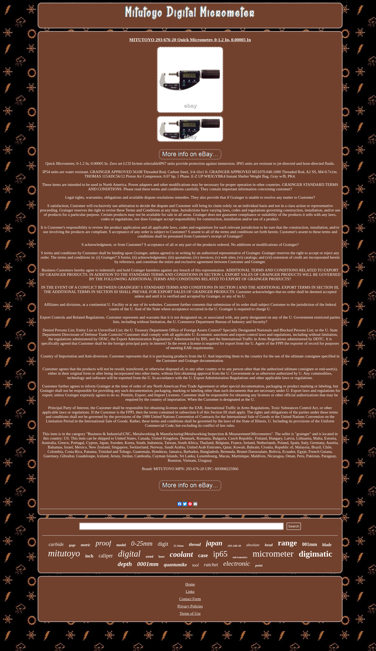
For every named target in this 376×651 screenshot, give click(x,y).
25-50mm (179, 545)
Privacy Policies (190, 606)
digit (163, 543)
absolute (253, 545)
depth (125, 564)
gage (72, 545)
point (258, 565)
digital (129, 553)
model (121, 545)
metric (85, 545)
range (287, 542)
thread (195, 544)
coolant (181, 554)
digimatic (315, 553)
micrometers (240, 557)
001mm (309, 544)
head (269, 545)
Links (190, 591)
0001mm (147, 564)
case (203, 555)
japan (214, 543)
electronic (236, 563)
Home (190, 584)
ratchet (211, 564)
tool (195, 565)
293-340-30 (234, 545)
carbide (56, 544)
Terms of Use (190, 613)
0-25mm (141, 543)
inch (89, 555)
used (149, 557)
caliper (106, 555)
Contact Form (190, 599)
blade (327, 545)
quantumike (175, 564)
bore (161, 556)
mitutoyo (64, 553)
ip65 (220, 553)
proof (103, 543)
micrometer (272, 553)
